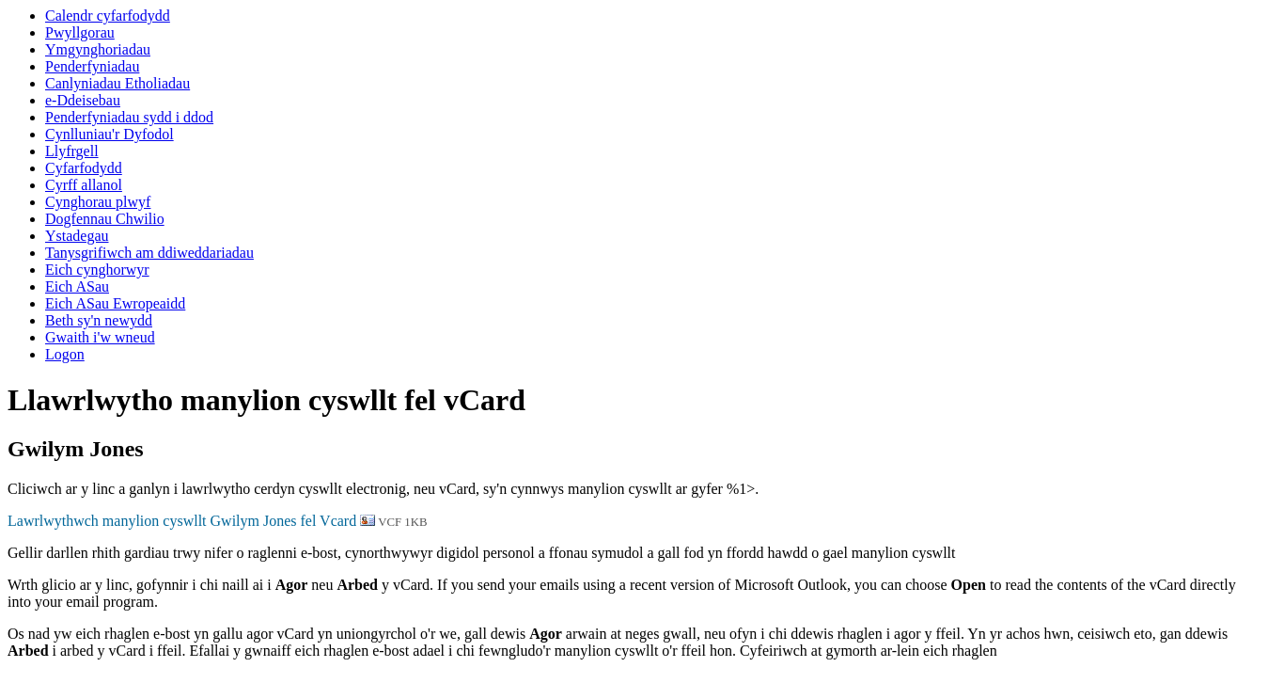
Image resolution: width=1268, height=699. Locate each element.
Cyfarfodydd (83, 168)
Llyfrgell (72, 151)
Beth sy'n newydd (98, 320)
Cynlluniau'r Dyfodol (109, 134)
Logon (65, 354)
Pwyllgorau (80, 32)
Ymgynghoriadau (97, 49)
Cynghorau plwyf (97, 202)
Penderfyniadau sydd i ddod (129, 117)
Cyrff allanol (83, 185)
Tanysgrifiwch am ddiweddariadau (149, 253)
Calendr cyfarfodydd (107, 16)
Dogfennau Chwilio (104, 219)
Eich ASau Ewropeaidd (115, 303)
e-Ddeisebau (82, 100)
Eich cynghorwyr (97, 270)
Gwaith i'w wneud (100, 337)
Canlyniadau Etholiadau (117, 83)
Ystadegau (77, 236)
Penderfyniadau (92, 66)
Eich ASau (77, 286)
